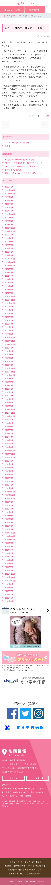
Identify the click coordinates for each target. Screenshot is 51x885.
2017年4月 (9, 437)
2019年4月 (9, 358)
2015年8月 (9, 505)
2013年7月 (9, 591)
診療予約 (34, 10)
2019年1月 (9, 365)
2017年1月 (9, 447)
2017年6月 (9, 430)
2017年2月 (9, 444)
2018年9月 (9, 379)
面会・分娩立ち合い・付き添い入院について (24, 173)
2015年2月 (9, 526)
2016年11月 (10, 454)
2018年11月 (10, 372)
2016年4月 (9, 478)
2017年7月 (9, 427)
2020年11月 (10, 300)
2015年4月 (9, 519)
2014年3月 (9, 564)
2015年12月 (10, 492)
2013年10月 (10, 581)
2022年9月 (9, 235)
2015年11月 (10, 495)
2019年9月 (9, 348)
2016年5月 (9, 474)
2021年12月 (10, 259)
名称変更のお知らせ (13, 170)
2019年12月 (10, 337)
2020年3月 (9, 327)
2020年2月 (9, 331)
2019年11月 (10, 341)
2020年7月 (9, 313)
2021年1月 (9, 293)
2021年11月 (10, 262)
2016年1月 (9, 488)
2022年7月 (9, 242)
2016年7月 (9, 468)
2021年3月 (9, 289)
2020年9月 (9, 307)
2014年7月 (9, 550)
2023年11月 (10, 214)
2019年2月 (9, 361)
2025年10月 (10, 194)
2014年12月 (10, 533)
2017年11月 (10, 413)
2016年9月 (9, 461)
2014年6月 (9, 553)
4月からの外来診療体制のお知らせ (19, 159)
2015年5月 (9, 516)
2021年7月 (9, 276)
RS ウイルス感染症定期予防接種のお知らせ (23, 163)
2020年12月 (10, 296)
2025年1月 (9, 207)
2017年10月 (10, 416)
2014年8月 (9, 546)
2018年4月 (9, 396)
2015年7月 (9, 509)
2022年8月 (9, 238)
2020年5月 (9, 320)
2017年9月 (9, 420)
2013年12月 (10, 574)
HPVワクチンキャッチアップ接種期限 (21, 166)
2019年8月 (9, 351)
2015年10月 (10, 498)
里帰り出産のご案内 (33, 870)
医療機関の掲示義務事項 (15, 866)
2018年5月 (9, 392)
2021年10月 (10, 266)
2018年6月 (9, 389)
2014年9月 (9, 543)
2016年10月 (10, 457)
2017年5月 (9, 433)
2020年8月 (9, 310)
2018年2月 (9, 403)
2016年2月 (9, 485)
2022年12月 (10, 228)
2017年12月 (10, 409)
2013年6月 (9, 594)
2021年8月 (9, 272)
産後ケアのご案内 (16, 874)
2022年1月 (9, 255)
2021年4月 (9, 286)
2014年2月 (9, 567)
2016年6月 (9, 471)
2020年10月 (10, 303)
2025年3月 (9, 200)
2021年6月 (9, 279)
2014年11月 (10, 536)
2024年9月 (9, 211)
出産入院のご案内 (15, 870)
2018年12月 (10, 368)
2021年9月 (9, 269)
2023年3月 (9, 224)
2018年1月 (9, 406)
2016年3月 (9, 481)
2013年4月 (9, 601)
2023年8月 (9, 218)
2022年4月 (9, 248)
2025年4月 (9, 197)
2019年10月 (10, 344)
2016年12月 (10, 450)
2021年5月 (9, 283)
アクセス (13, 778)
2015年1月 (9, 529)
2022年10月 (10, 231)
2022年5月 (9, 245)
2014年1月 (9, 570)
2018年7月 (9, 385)
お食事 (13, 16)
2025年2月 (9, 204)
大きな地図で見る (37, 778)
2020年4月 (9, 324)
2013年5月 (9, 598)
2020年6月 (9, 317)
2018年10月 (10, 375)
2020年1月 (9, 334)
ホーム (6, 16)
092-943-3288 (12, 10)
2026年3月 (9, 187)
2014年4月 (9, 560)
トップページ (17, 862)
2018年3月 (9, 399)
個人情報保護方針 (33, 874)
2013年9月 (9, 584)
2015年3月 (9, 522)
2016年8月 (9, 464)
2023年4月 (9, 221)
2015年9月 (9, 502)
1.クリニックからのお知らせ (17, 142)
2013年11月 (10, 577)
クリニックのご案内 (35, 866)
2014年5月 (9, 557)
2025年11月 (10, 190)
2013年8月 (9, 587)
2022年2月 (9, 252)
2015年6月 (9, 512)
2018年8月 (9, 382)
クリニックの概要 (32, 862)
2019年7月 (9, 355)
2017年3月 (9, 440)
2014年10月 (10, 540)
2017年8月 (9, 423)
